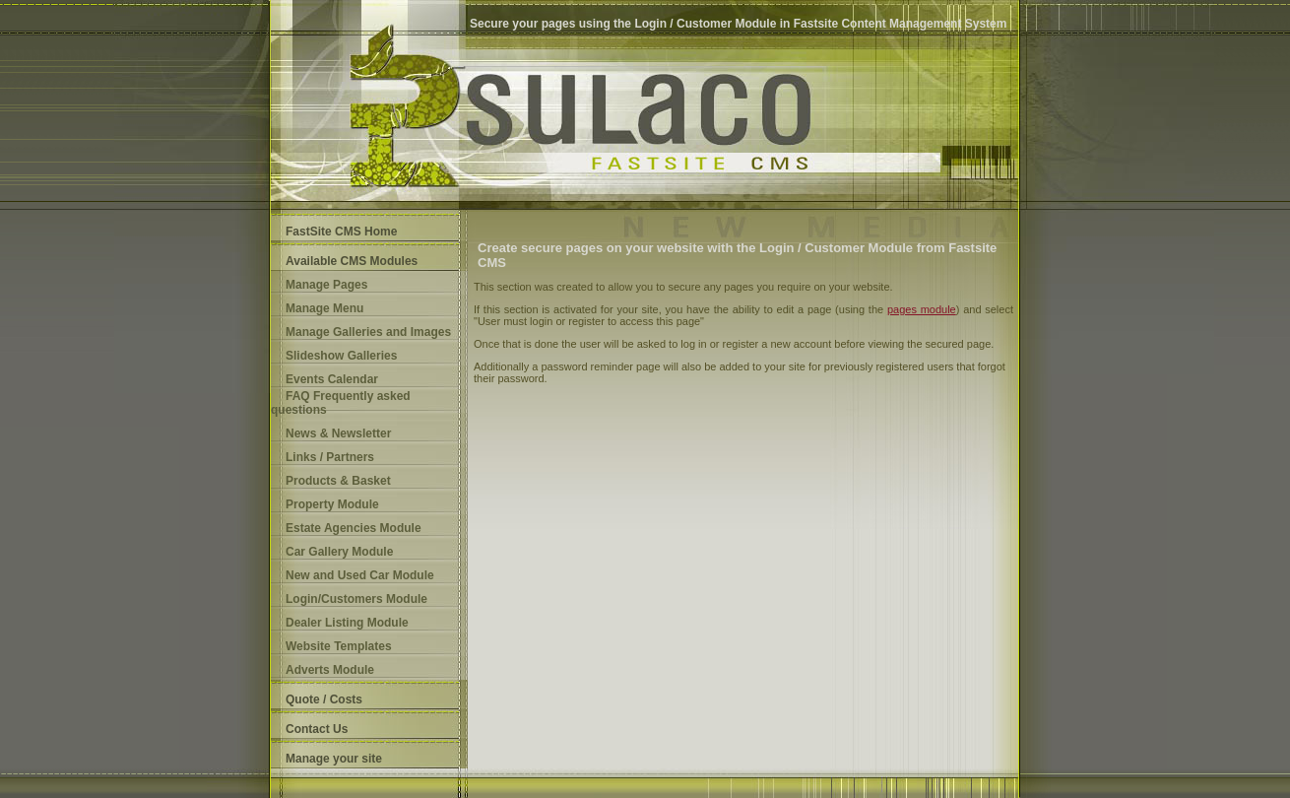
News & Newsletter (338, 433)
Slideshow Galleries (341, 356)
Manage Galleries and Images (368, 332)
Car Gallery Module (339, 552)
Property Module (332, 504)
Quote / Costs (324, 699)
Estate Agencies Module (353, 528)
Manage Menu (324, 308)
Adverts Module (330, 670)
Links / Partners (330, 457)
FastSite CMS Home (341, 231)
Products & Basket (338, 481)
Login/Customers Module (356, 599)
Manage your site (334, 758)
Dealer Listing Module (347, 623)
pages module (921, 309)
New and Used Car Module (360, 575)
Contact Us (317, 729)
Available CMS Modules (352, 261)
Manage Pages (326, 285)
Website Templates (339, 646)
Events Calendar (332, 379)
